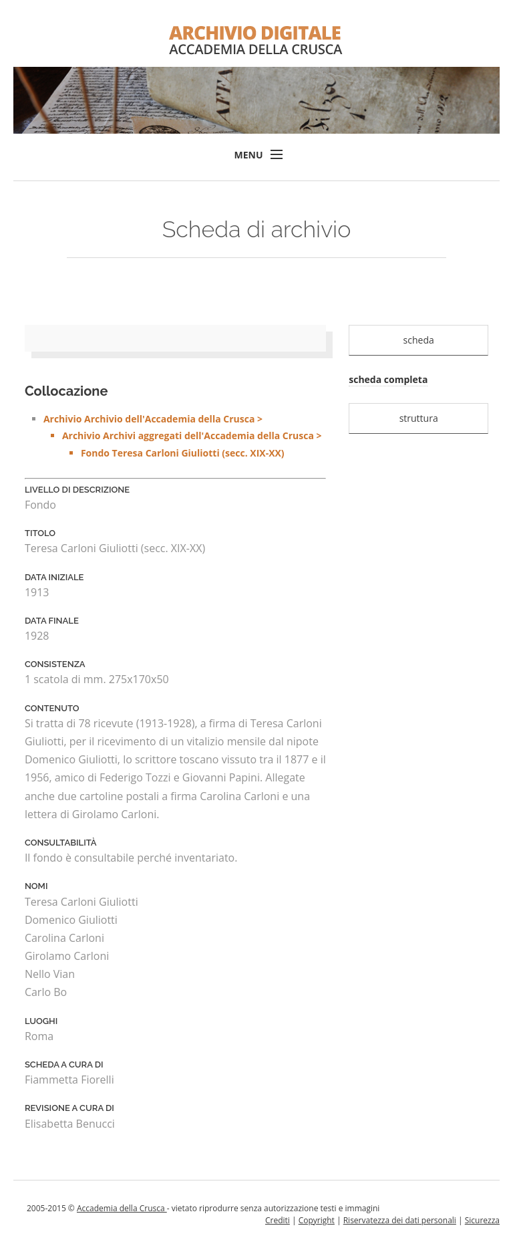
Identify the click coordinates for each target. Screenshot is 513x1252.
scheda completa (388, 379)
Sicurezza (482, 1220)
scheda (418, 340)
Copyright (317, 1220)
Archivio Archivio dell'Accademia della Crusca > (185, 436)
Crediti (277, 1220)
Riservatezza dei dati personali (399, 1220)
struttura (418, 418)
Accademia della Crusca (122, 1208)
